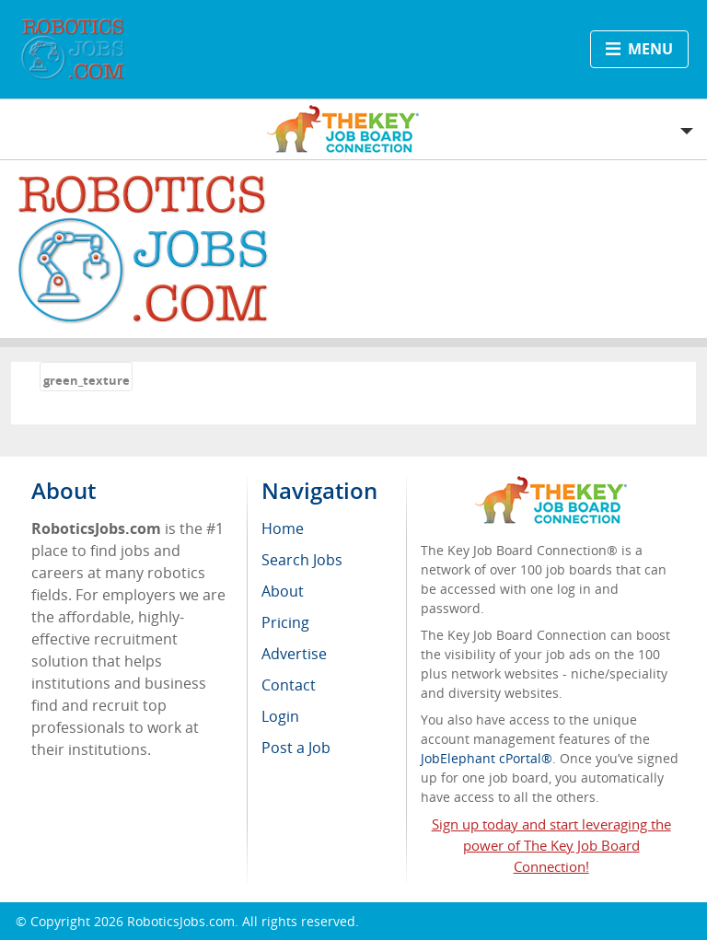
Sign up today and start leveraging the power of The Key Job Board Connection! (551, 845)
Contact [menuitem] (288, 685)
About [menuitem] (282, 591)
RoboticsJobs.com (181, 921)
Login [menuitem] (280, 716)
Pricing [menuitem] (285, 622)
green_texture (86, 380)
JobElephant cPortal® (486, 758)
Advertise (294, 654)
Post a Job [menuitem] (295, 747)
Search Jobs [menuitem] (301, 560)
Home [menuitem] (282, 528)
